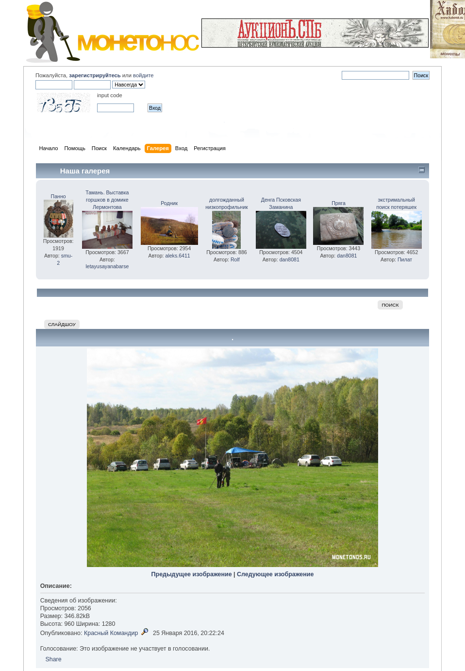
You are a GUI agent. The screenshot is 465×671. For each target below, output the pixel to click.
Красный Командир (111, 633)
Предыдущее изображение (191, 574)
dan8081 (289, 259)
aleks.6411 (177, 255)
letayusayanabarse (107, 266)
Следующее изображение (275, 574)
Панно (58, 196)
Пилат (405, 259)
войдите (143, 75)
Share (53, 659)
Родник (169, 203)
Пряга (339, 203)
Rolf (235, 259)
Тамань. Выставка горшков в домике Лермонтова (107, 199)
